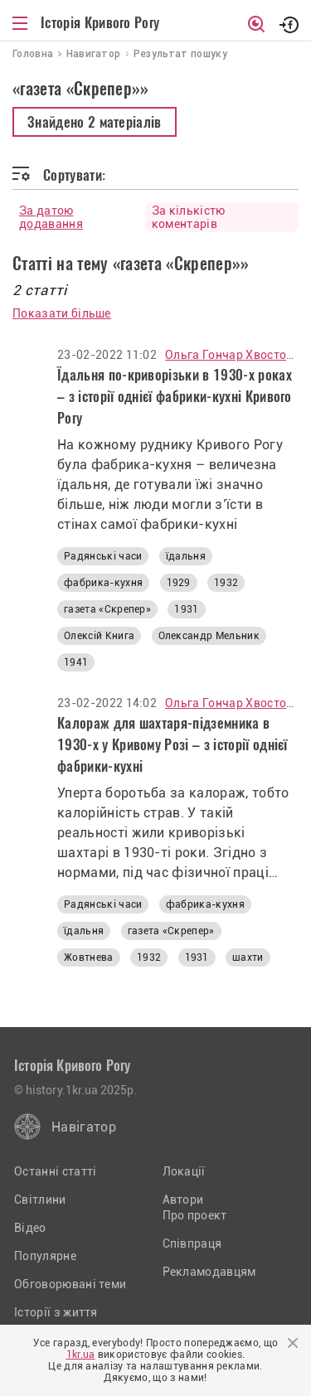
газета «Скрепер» (107, 609)
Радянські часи (103, 556)
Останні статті (55, 1171)
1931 (186, 609)
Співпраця (192, 1243)
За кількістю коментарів (189, 217)
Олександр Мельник (209, 636)
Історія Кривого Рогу (100, 22)
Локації (184, 1171)
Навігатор (83, 1127)
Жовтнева (89, 957)
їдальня (186, 556)
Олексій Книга (99, 636)
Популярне (45, 1256)
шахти (248, 957)
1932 (226, 583)
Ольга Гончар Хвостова (232, 354)
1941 (76, 662)
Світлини (40, 1199)
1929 (179, 583)
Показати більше (61, 313)
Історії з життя (56, 1312)
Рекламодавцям (209, 1271)
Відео (30, 1227)
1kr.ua (80, 1354)
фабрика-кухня (103, 583)
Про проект (195, 1215)
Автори (183, 1199)
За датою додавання (51, 217)
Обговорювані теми (70, 1284)
